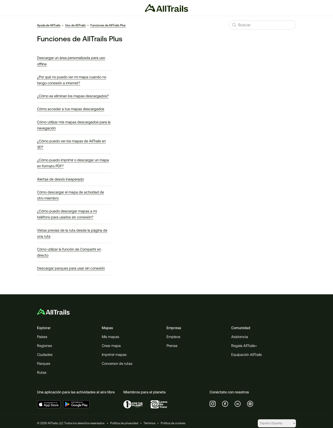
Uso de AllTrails (75, 25)
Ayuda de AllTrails (48, 25)
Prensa (171, 346)
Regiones (44, 346)
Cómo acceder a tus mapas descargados (70, 109)
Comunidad (240, 328)
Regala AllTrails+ (244, 346)
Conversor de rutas (117, 364)
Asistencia (239, 337)
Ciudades (44, 355)
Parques (43, 364)
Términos (149, 423)
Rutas (41, 372)
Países (42, 337)
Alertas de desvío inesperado (60, 179)
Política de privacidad (124, 423)
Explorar (44, 328)
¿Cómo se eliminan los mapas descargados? (73, 96)
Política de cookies (173, 423)
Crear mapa (111, 346)
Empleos (173, 337)
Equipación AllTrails (246, 355)
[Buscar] (262, 25)
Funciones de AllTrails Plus (108, 25)
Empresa (173, 328)
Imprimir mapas (114, 355)
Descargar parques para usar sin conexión (71, 268)
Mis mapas (110, 337)
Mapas (107, 328)
